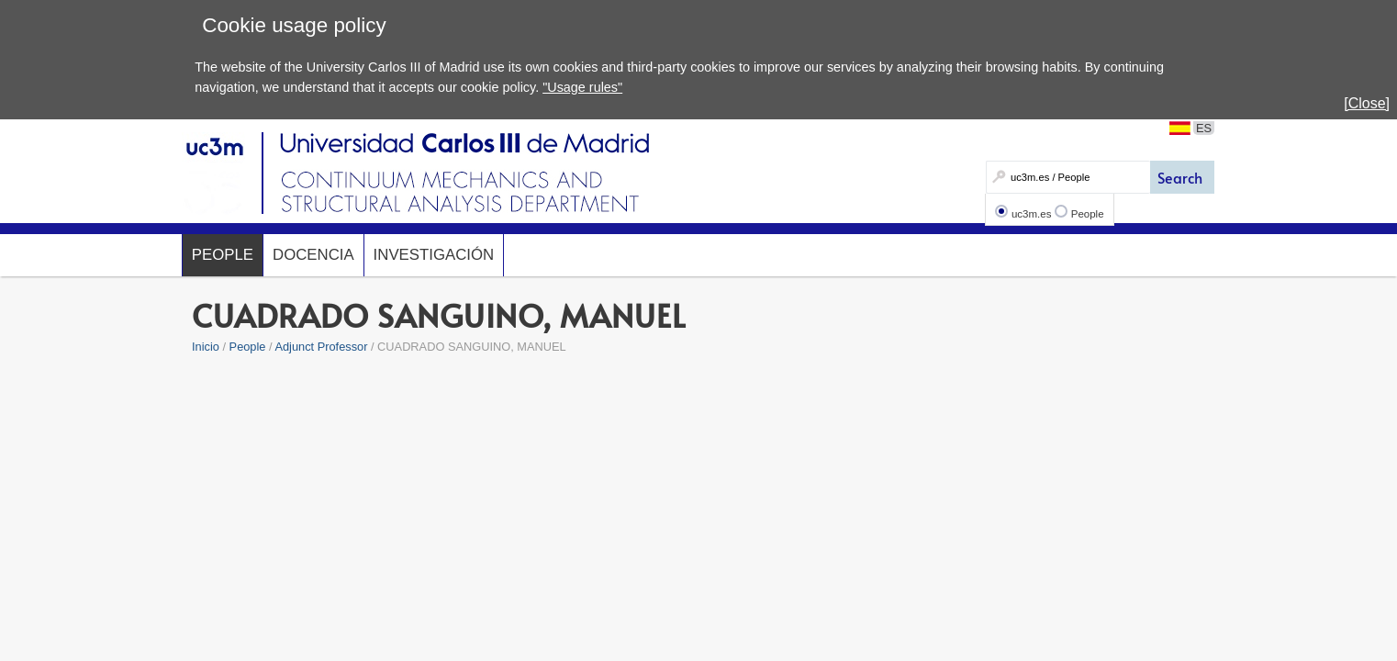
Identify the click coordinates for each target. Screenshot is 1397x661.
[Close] (1367, 103)
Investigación (434, 254)
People (1087, 213)
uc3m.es (1031, 213)
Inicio (205, 346)
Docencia (313, 254)
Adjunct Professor (320, 346)
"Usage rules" (582, 87)
